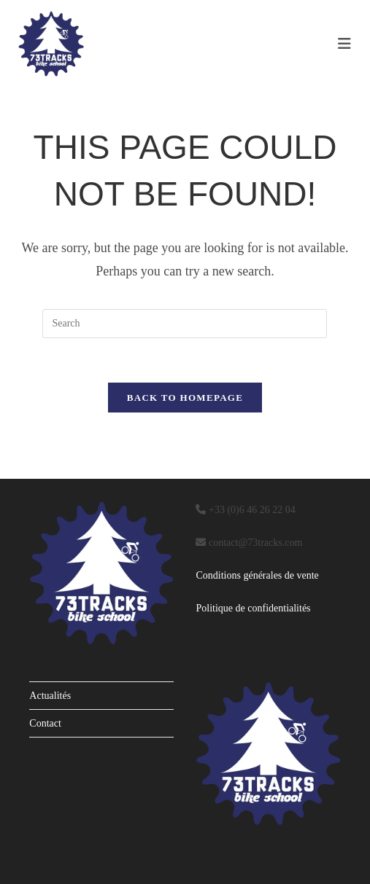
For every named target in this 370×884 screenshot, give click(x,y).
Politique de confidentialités (253, 608)
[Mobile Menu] (345, 44)
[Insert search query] (184, 323)
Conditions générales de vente (257, 575)
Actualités (50, 695)
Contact (45, 723)
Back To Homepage (185, 397)
